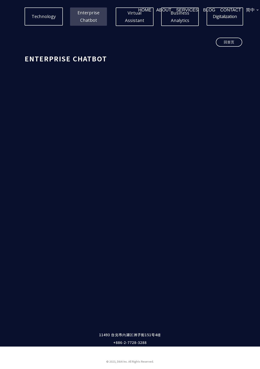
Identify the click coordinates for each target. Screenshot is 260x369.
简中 (250, 9)
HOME (144, 9)
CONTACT (230, 9)
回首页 (229, 42)
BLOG (209, 9)
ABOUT (163, 9)
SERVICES (187, 9)
